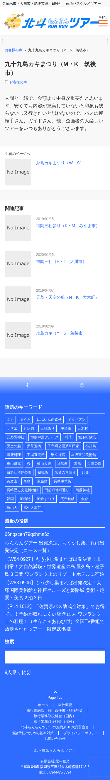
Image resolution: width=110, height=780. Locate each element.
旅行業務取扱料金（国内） (55, 716)
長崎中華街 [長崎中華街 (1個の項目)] (62, 481)
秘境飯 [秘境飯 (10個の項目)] (43, 472)
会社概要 (65, 705)
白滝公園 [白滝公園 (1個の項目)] (94, 464)
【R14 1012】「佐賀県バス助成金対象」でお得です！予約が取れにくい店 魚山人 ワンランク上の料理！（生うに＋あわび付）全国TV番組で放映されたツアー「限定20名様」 (55, 618)
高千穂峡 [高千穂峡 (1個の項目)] (68, 499)
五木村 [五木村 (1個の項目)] (82, 428)
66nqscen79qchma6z (27, 534)
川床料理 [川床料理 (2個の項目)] (14, 455)
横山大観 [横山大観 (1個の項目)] (44, 464)
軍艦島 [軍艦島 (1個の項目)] (42, 481)
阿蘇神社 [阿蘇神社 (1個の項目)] (83, 490)
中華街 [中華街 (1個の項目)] (66, 428)
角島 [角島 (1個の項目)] (27, 481)
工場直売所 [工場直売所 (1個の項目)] (36, 455)
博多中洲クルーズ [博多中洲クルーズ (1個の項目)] (45, 437)
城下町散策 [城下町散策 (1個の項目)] (87, 437)
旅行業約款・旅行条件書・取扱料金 (55, 710)
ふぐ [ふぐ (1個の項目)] (10, 420)
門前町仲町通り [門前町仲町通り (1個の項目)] (57, 490)
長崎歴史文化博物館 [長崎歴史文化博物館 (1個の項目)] (22, 490)
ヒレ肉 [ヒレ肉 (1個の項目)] (28, 428)
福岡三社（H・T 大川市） (61, 261)
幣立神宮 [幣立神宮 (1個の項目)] (58, 455)
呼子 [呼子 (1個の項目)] (68, 437)
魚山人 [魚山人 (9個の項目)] (12, 508)
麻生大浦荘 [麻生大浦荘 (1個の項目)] (32, 508)
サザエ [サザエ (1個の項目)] (12, 428)
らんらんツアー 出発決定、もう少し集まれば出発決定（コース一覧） (54, 546)
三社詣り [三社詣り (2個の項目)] (47, 428)
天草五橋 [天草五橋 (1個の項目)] (34, 446)
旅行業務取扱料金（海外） (55, 722)
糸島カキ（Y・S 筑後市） (61, 333)
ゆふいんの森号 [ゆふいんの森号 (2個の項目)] (49, 420)
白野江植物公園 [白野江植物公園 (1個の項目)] (19, 472)
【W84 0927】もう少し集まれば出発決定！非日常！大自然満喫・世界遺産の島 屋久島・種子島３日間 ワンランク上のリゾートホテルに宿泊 (54, 567)
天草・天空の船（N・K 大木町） (67, 297)
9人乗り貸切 (18, 672)
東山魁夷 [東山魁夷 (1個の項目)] (14, 464)
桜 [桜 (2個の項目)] (29, 464)
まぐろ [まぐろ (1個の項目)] (25, 420)
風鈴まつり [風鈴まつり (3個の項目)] (46, 499)
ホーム (43, 705)
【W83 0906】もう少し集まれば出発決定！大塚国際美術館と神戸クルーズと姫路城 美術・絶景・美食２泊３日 (54, 590)
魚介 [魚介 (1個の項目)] (84, 499)
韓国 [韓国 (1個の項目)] (10, 499)
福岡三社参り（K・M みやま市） (68, 225)
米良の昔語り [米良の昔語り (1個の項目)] (65, 472)
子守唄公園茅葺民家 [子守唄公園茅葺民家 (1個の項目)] (63, 446)
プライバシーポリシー (81, 733)
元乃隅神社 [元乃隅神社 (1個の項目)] (15, 437)
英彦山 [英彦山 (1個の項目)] (12, 481)
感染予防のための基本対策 (32, 733)
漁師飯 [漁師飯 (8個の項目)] (62, 464)
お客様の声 (18, 82)
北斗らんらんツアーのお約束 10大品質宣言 (55, 727)
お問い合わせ (55, 739)
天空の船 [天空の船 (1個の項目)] (14, 446)
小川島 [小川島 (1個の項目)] (90, 446)
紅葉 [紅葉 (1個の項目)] (85, 472)
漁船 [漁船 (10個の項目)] (77, 464)
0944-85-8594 (60, 772)
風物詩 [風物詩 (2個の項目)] (25, 499)
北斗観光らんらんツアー (55, 750)
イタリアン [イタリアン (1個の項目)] (76, 420)
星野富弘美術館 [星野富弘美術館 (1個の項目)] (83, 455)
